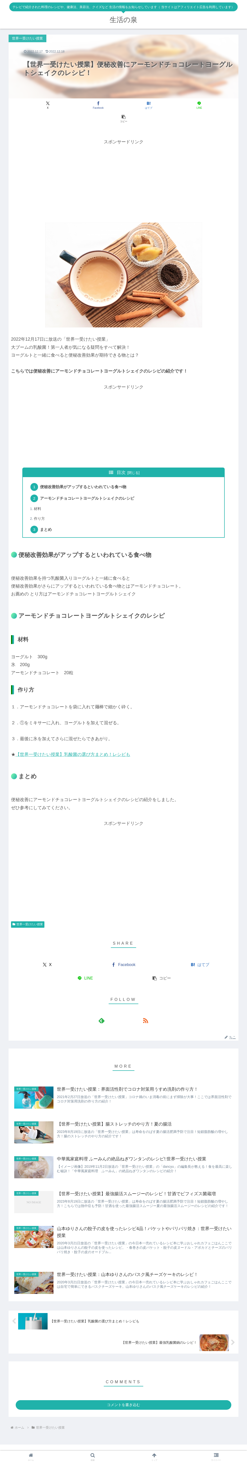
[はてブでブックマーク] (123, 105)
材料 (38, 496)
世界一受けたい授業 (28, 912)
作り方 (39, 507)
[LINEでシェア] (162, 105)
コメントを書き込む (123, 1395)
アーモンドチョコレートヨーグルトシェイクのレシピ (88, 485)
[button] (200, 105)
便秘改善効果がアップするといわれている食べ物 (84, 473)
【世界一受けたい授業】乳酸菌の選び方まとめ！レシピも (72, 742)
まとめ (46, 517)
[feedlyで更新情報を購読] (118, 1009)
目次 (121, 458)
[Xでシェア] (46, 105)
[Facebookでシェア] (84, 105)
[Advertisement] (123, 167)
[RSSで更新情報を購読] (129, 1009)
